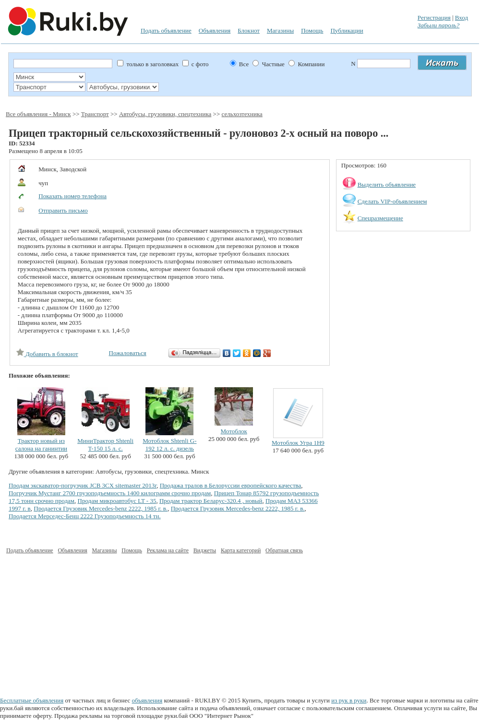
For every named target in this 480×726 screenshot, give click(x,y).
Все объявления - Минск (38, 114)
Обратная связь (284, 550)
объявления (147, 700)
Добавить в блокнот (47, 353)
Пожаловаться (127, 353)
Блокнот (249, 30)
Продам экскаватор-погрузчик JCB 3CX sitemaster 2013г (82, 485)
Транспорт (95, 114)
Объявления (215, 30)
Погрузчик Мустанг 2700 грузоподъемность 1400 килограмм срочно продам (110, 493)
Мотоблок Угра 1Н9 (298, 442)
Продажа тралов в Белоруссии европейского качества (230, 485)
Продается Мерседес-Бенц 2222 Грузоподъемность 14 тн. (85, 516)
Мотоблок (234, 431)
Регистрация (434, 17)
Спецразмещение (380, 218)
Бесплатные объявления (31, 700)
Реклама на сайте (168, 550)
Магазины (280, 30)
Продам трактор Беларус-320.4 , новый (211, 500)
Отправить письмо (63, 210)
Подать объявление (166, 30)
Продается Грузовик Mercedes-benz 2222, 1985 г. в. (101, 508)
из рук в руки (348, 700)
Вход (461, 17)
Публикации (346, 30)
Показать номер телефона (72, 196)
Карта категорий (241, 550)
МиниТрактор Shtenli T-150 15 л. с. (105, 444)
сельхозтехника (242, 114)
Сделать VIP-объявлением (392, 201)
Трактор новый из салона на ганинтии (41, 444)
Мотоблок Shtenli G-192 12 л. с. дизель (169, 444)
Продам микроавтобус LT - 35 (117, 500)
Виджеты (204, 550)
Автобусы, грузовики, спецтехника (165, 114)
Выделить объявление (387, 184)
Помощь (312, 30)
